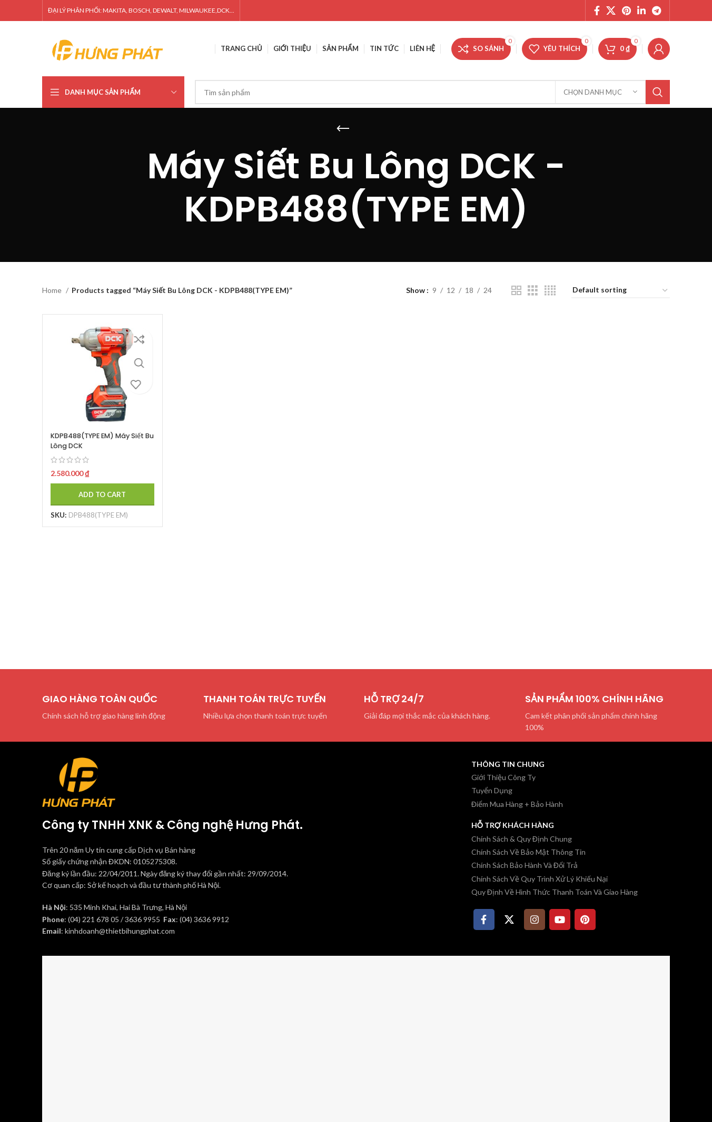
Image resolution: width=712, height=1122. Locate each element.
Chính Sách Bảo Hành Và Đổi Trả (524, 865)
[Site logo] (108, 47)
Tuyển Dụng (491, 790)
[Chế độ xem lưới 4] (550, 290)
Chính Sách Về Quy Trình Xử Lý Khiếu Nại (539, 878)
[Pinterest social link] (626, 10)
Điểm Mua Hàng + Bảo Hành (517, 804)
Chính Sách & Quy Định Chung (521, 838)
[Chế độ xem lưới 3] (533, 290)
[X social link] (611, 10)
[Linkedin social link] (641, 10)
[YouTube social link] (559, 919)
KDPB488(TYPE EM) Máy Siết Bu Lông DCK (95, 433)
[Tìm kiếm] (432, 92)
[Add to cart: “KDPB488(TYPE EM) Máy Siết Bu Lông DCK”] (98, 487)
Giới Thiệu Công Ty (503, 777)
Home (52, 290)
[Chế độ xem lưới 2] (516, 290)
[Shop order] (620, 290)
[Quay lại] (343, 128)
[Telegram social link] (656, 10)
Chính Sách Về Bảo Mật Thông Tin (528, 851)
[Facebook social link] (597, 10)
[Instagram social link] (534, 919)
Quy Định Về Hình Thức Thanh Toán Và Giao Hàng (554, 891)
